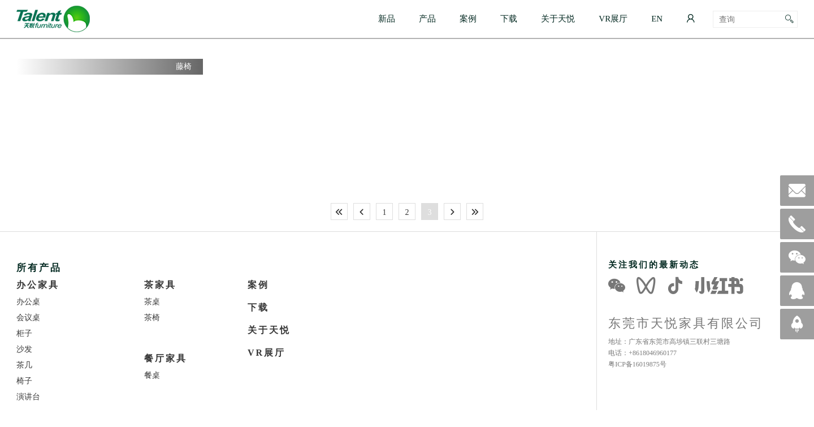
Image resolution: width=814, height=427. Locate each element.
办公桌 (28, 301)
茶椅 (152, 317)
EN (657, 18)
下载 (508, 18)
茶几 (24, 365)
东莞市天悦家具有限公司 (686, 323)
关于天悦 (558, 18)
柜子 (24, 333)
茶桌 (152, 301)
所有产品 (39, 267)
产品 (427, 18)
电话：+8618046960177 (642, 352)
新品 (386, 18)
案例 (468, 18)
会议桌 (28, 317)
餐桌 (152, 375)
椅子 (24, 381)
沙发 (24, 349)
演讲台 (28, 396)
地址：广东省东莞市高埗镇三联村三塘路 (669, 341)
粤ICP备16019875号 (637, 364)
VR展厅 (613, 18)
